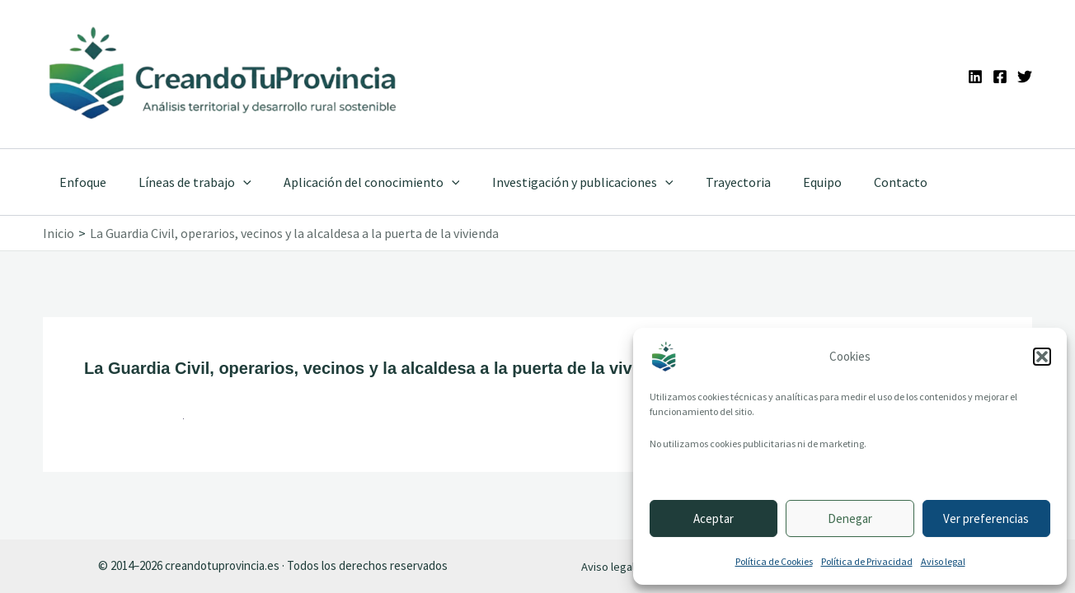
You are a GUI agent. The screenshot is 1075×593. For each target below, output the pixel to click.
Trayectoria (711, 182)
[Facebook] (1000, 76)
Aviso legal (943, 561)
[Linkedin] (975, 76)
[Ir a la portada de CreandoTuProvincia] (224, 74)
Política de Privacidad (867, 561)
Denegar (850, 518)
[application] (234, 182)
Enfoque (79, 182)
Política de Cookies (774, 561)
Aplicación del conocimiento (357, 182)
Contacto (862, 182)
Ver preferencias (986, 518)
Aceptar (713, 518)
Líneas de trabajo (185, 182)
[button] (1042, 356)
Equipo (789, 182)
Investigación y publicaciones (561, 182)
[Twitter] (1024, 76)
